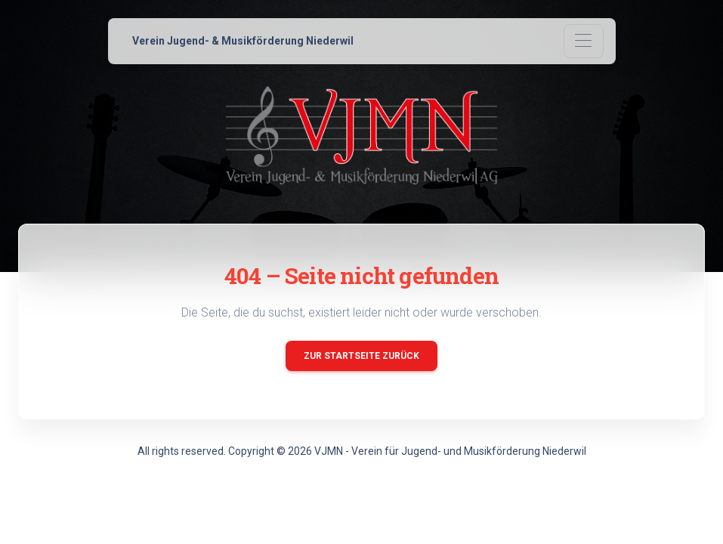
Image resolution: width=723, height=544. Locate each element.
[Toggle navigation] (584, 41)
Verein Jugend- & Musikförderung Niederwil (243, 41)
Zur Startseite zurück (361, 356)
